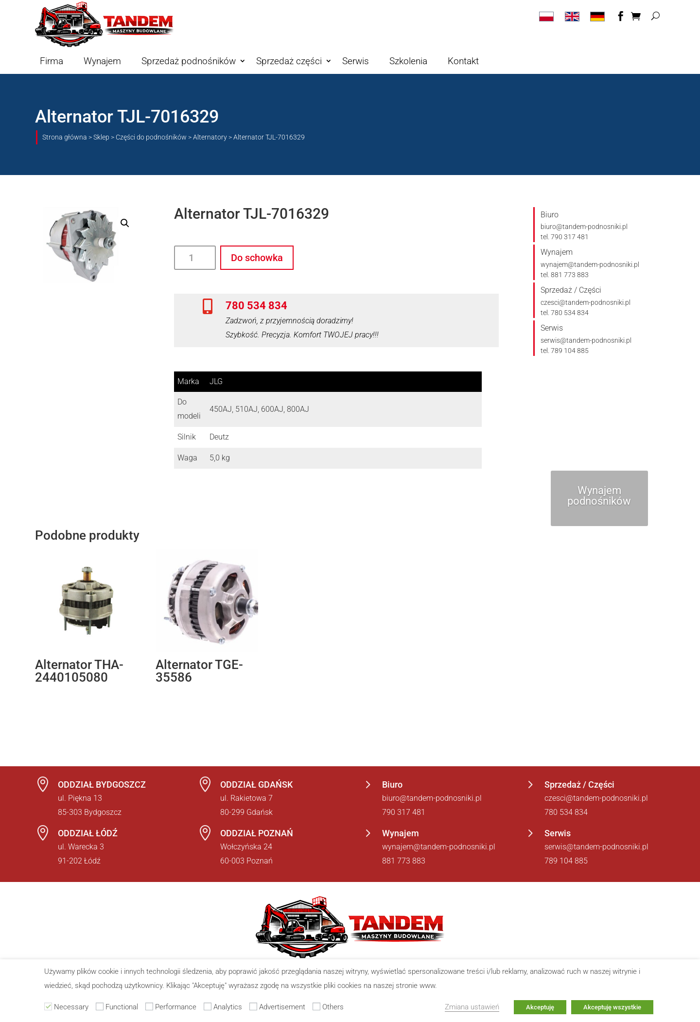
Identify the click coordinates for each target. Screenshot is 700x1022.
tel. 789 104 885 (565, 350)
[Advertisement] (253, 1006)
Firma (51, 61)
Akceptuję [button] (540, 1007)
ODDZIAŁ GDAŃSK (256, 784)
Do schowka (257, 258)
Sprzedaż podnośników (188, 61)
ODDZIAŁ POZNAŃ (256, 833)
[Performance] (149, 1006)
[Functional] (100, 1006)
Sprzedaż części (289, 61)
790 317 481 (403, 812)
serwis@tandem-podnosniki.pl (586, 340)
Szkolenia (408, 61)
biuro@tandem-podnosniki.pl (584, 226)
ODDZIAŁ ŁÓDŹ (88, 833)
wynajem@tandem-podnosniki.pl (590, 264)
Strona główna (64, 137)
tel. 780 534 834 (565, 313)
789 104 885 (566, 860)
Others (333, 1007)
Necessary (71, 1007)
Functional (121, 1007)
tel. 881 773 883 (565, 275)
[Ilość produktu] (195, 258)
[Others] (316, 1006)
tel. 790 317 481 (565, 237)
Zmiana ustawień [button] (472, 1007)
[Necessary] (48, 1006)
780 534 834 (256, 305)
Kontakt (463, 61)
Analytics (227, 1007)
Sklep (101, 137)
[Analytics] (207, 1006)
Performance (175, 1007)
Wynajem (102, 61)
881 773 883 (403, 860)
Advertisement (282, 1007)
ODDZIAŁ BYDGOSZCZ (102, 784)
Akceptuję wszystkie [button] (612, 1007)
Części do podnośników (151, 137)
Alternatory (210, 137)
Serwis (355, 61)
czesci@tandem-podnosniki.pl (585, 302)
